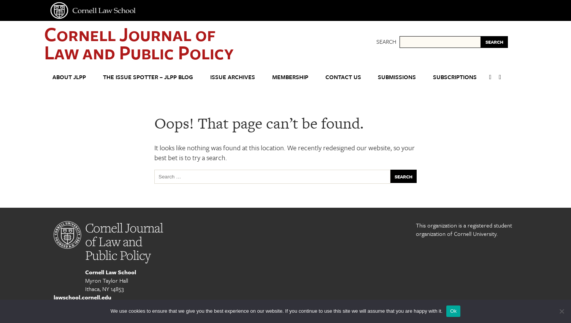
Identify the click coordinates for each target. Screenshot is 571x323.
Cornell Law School (110, 272)
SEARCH (494, 41)
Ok (453, 311)
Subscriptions (455, 77)
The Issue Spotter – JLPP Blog (148, 77)
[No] (561, 311)
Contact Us (343, 77)
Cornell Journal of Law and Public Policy (138, 43)
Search (386, 41)
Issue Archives (232, 77)
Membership (290, 77)
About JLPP (69, 77)
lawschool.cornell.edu (82, 297)
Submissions (397, 77)
